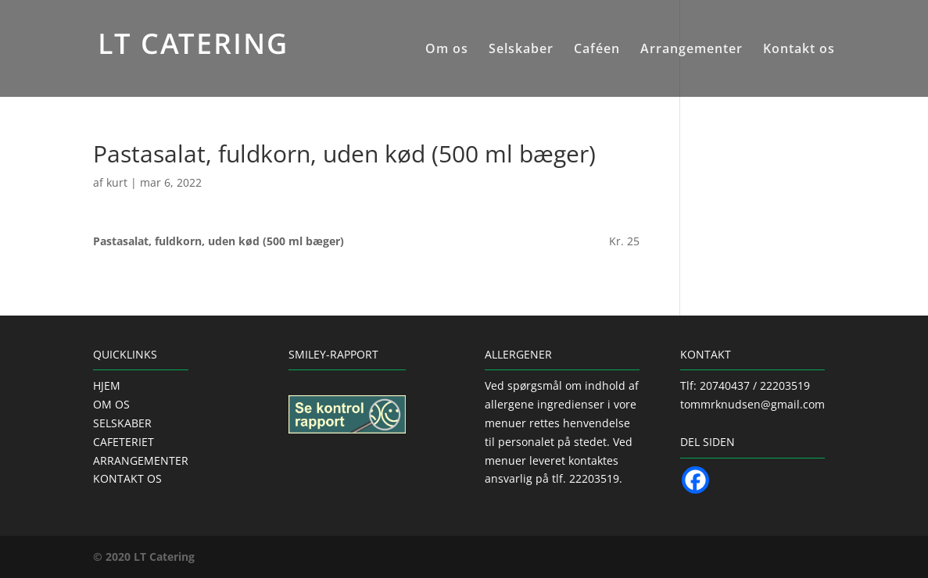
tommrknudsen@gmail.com (752, 404)
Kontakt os (799, 50)
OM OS (111, 404)
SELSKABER (122, 423)
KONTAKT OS (127, 478)
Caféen (597, 50)
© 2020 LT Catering (144, 556)
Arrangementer (691, 50)
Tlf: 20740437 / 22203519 (745, 385)
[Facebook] (695, 480)
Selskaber (521, 50)
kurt (116, 182)
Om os (446, 50)
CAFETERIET (123, 441)
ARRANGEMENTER (140, 460)
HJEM (106, 385)
